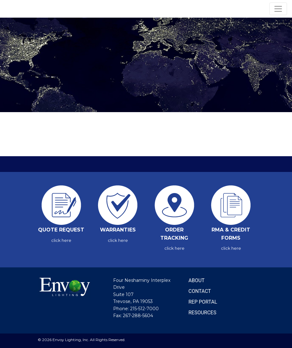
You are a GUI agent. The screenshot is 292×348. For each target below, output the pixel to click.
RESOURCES (203, 313)
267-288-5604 (138, 315)
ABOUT (197, 280)
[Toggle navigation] (278, 9)
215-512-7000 (144, 308)
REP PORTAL (203, 302)
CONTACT (200, 291)
